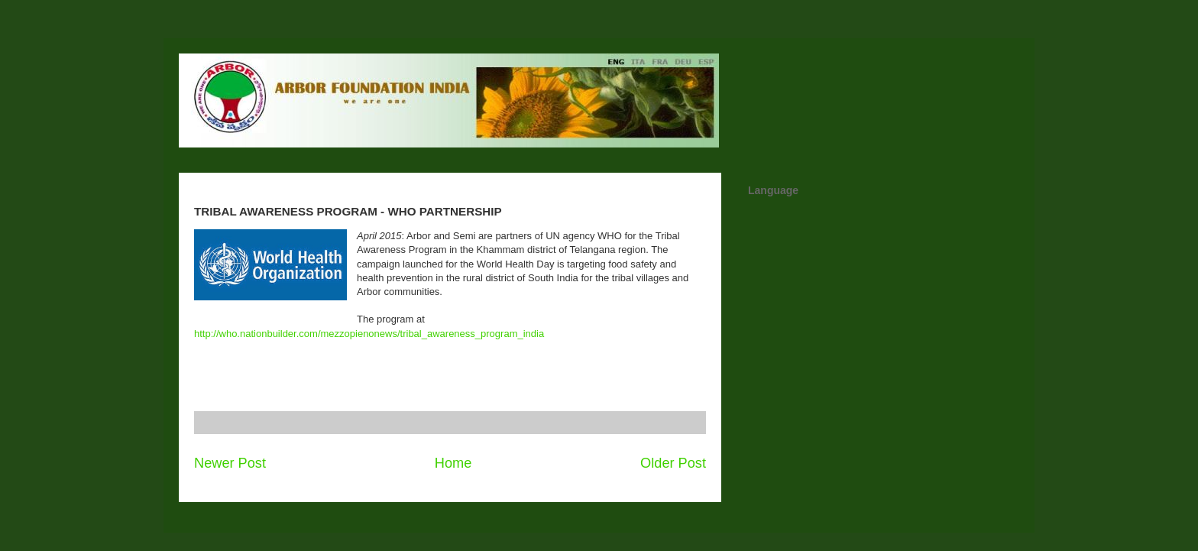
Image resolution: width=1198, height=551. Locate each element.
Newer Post (230, 463)
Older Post (673, 463)
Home (453, 463)
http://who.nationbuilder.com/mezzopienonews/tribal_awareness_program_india (369, 333)
